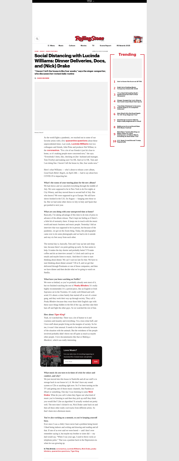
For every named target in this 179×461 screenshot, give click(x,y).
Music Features (52, 51)
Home (37, 51)
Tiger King (59, 315)
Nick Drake (86, 449)
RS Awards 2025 (123, 45)
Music (61, 45)
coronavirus (53, 150)
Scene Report (105, 45)
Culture (72, 45)
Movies (84, 45)
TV (93, 45)
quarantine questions (77, 141)
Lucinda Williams (80, 144)
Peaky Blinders (81, 286)
